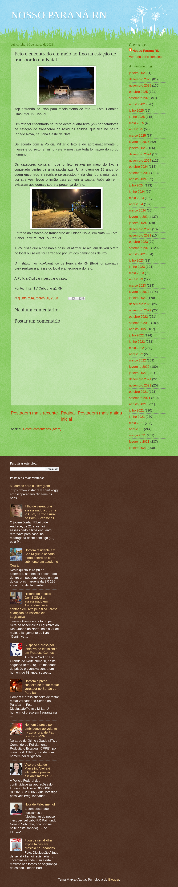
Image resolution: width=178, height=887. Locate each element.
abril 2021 (136, 429)
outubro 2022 (138, 316)
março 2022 (137, 360)
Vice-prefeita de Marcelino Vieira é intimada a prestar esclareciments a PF (39, 770)
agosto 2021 (138, 404)
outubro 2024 (138, 166)
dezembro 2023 (140, 229)
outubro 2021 (138, 391)
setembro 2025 (139, 98)
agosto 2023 (138, 254)
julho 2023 (136, 260)
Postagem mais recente (34, 412)
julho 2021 (136, 410)
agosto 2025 (138, 104)
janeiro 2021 (138, 448)
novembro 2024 (140, 160)
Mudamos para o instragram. (30, 486)
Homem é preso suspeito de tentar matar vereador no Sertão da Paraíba (42, 686)
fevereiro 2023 (139, 292)
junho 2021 (137, 416)
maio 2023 (136, 273)
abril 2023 (136, 279)
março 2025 (137, 135)
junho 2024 (137, 191)
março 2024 (137, 210)
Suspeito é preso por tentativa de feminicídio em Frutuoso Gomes (41, 648)
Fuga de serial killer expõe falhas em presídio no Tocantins (40, 844)
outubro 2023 (138, 241)
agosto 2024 (138, 179)
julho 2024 (136, 185)
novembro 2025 (140, 85)
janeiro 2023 (138, 298)
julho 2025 (136, 110)
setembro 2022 (139, 323)
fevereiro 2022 (139, 366)
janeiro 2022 (138, 373)
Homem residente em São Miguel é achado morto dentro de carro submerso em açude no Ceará (34, 557)
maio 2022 (136, 348)
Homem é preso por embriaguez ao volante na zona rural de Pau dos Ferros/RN (41, 730)
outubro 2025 (138, 91)
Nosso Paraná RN (145, 50)
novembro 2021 (140, 385)
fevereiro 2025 (139, 142)
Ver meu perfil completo (146, 57)
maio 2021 (136, 423)
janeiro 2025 (138, 148)
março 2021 (137, 435)
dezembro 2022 (140, 304)
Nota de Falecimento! (40, 804)
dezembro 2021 (140, 379)
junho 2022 (137, 341)
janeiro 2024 (138, 223)
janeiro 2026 (138, 73)
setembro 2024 (139, 173)
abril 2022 (136, 354)
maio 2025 (136, 123)
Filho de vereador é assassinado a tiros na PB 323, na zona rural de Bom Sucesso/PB (40, 512)
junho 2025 (137, 117)
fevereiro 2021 (139, 441)
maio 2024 (136, 198)
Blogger (113, 879)
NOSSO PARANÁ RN (59, 15)
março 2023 (137, 285)
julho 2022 (136, 335)
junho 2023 (137, 266)
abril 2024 (136, 204)
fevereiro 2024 (139, 216)
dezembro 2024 (140, 154)
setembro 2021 (139, 398)
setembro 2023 (139, 248)
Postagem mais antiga (100, 412)
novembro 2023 (140, 235)
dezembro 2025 (140, 79)
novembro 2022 (140, 310)
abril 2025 (136, 129)
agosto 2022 (138, 329)
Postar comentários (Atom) (42, 429)
